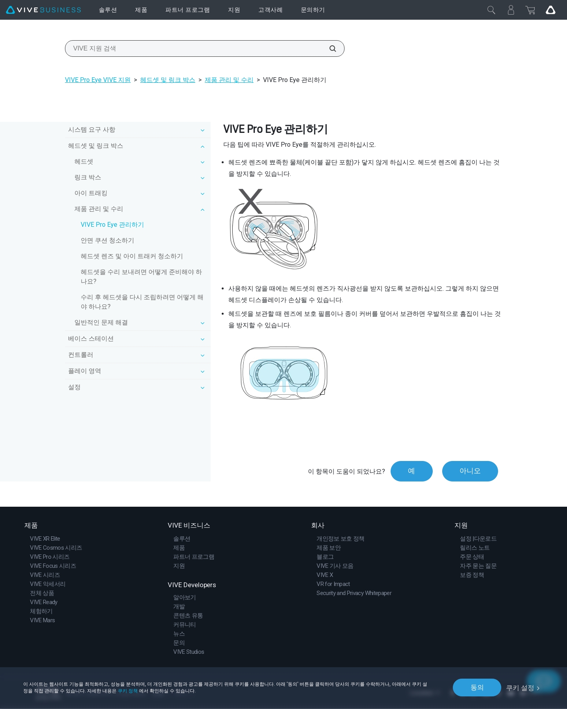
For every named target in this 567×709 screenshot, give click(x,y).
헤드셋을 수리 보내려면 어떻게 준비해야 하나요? (141, 276)
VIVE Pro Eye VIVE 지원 (98, 80)
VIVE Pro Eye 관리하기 (112, 224)
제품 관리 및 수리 (229, 80)
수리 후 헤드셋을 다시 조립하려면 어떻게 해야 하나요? (142, 301)
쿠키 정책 (128, 690)
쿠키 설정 (520, 687)
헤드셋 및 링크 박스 (167, 80)
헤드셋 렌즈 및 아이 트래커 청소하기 (132, 256)
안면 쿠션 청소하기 (107, 240)
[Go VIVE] (550, 10)
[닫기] (491, 10)
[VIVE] (43, 10)
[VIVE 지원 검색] (328, 48)
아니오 (469, 471)
